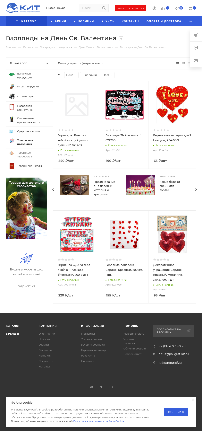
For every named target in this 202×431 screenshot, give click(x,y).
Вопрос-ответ (132, 354)
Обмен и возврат (134, 348)
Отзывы (44, 344)
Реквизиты (88, 355)
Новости (44, 339)
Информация (92, 325)
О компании (47, 333)
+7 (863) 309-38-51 (172, 346)
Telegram (101, 387)
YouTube (111, 387)
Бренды (12, 333)
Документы (46, 361)
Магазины (88, 333)
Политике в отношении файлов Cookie (98, 421)
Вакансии (45, 350)
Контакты (45, 355)
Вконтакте (91, 387)
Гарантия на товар (93, 350)
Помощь (130, 325)
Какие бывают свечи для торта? (170, 186)
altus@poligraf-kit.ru (174, 354)
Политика (87, 361)
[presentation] (196, 190)
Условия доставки (93, 344)
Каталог (13, 325)
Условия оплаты (91, 339)
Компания (48, 325)
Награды (44, 366)
